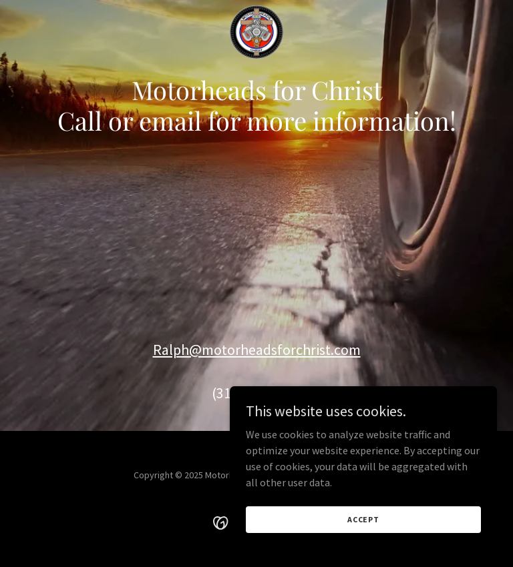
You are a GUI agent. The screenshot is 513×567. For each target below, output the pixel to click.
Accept (363, 519)
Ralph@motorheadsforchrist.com (257, 349)
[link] (256, 10)
